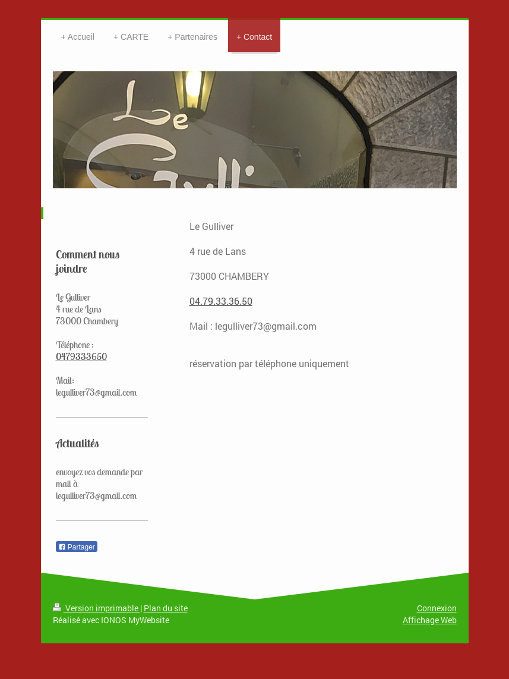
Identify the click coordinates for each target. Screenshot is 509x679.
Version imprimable (96, 608)
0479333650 (81, 356)
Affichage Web (430, 620)
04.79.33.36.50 (220, 301)
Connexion (437, 608)
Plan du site (166, 608)
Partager (76, 547)
